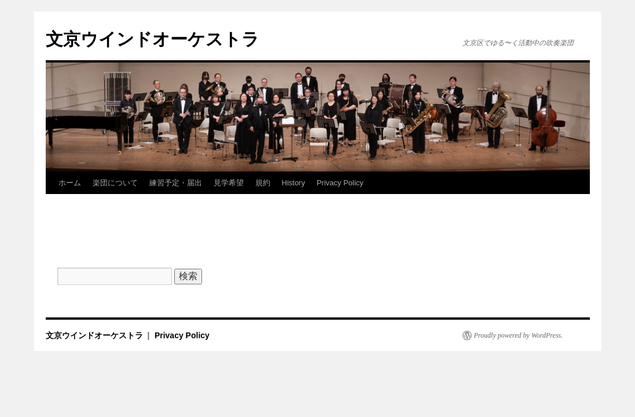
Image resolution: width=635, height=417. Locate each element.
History (293, 182)
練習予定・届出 (175, 182)
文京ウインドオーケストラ (152, 39)
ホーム (69, 182)
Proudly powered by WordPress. (518, 335)
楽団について (115, 182)
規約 (262, 182)
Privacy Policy (340, 182)
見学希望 (229, 182)
